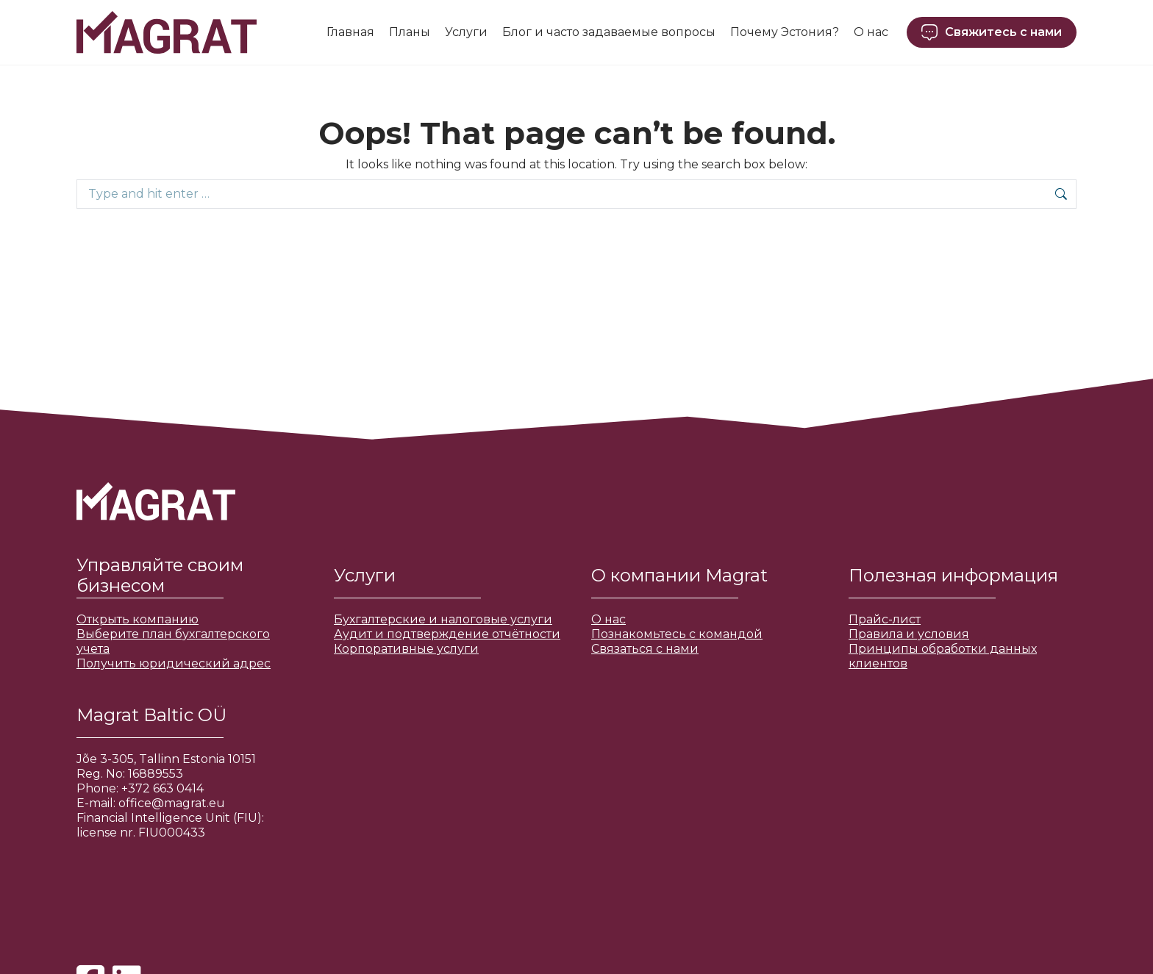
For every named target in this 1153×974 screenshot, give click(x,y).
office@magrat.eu (171, 803)
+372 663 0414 (162, 788)
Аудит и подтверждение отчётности (447, 634)
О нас (608, 619)
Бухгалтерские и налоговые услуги (443, 619)
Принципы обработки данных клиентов (943, 656)
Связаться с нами (645, 649)
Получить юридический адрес (173, 663)
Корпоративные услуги (406, 649)
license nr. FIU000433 (140, 832)
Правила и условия (909, 634)
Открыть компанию (137, 619)
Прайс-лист (885, 619)
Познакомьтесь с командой (677, 634)
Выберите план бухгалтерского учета (173, 641)
